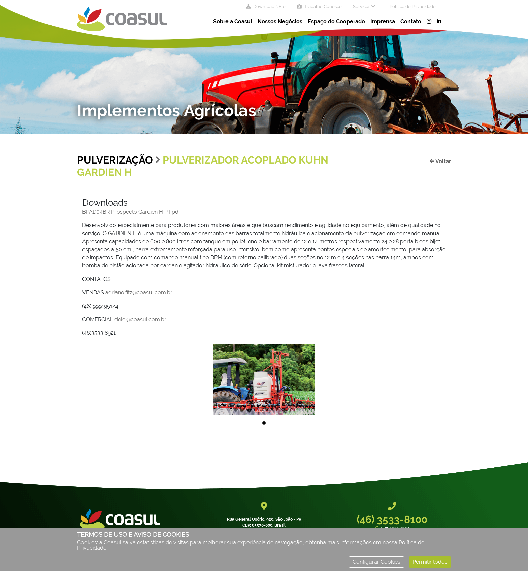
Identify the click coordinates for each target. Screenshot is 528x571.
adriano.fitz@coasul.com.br (138, 292)
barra (141, 249)
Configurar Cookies (376, 562)
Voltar (440, 161)
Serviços (364, 6)
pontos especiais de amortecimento (361, 249)
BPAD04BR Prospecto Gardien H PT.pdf (131, 212)
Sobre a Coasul (232, 21)
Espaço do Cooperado (336, 21)
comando (408, 233)
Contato (410, 21)
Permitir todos (430, 562)
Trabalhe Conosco (319, 6)
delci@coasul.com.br (140, 319)
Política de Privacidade (413, 6)
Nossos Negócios (280, 21)
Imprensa (382, 21)
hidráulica (293, 233)
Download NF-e (266, 6)
